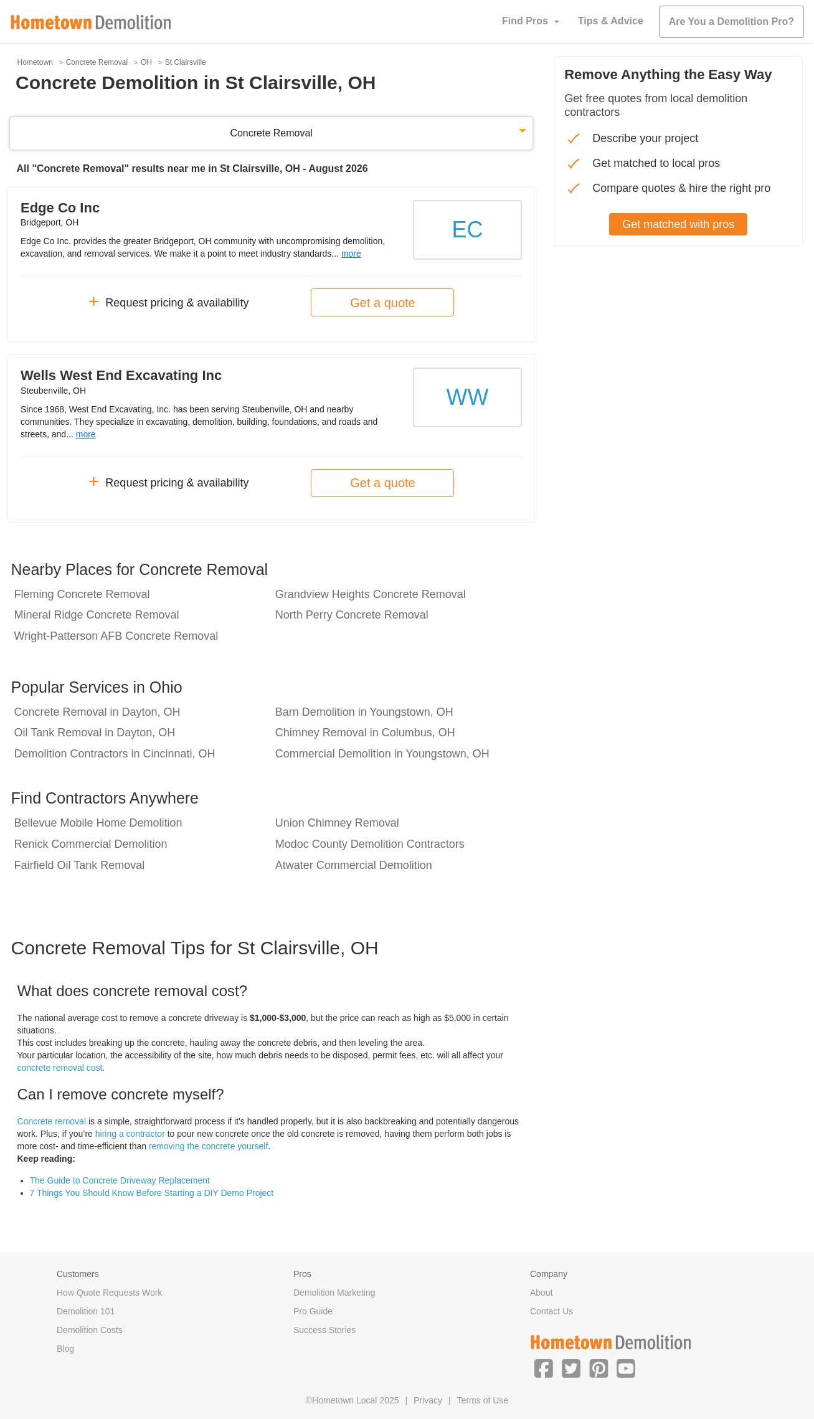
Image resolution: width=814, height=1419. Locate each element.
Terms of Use (482, 1400)
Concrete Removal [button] (271, 133)
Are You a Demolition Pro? (731, 21)
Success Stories (324, 1330)
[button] (543, 1368)
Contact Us (551, 1311)
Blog (65, 1349)
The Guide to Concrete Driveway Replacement (120, 1180)
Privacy (428, 1400)
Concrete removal (52, 1121)
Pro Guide (313, 1311)
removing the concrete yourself (208, 1146)
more (351, 254)
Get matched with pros (678, 224)
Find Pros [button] (525, 21)
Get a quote (382, 303)
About (541, 1293)
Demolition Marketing (334, 1293)
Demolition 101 (86, 1311)
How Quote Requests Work (109, 1293)
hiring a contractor (130, 1134)
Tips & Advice (610, 21)
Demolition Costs (90, 1330)
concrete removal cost (60, 1068)
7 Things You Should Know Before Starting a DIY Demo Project (152, 1193)
